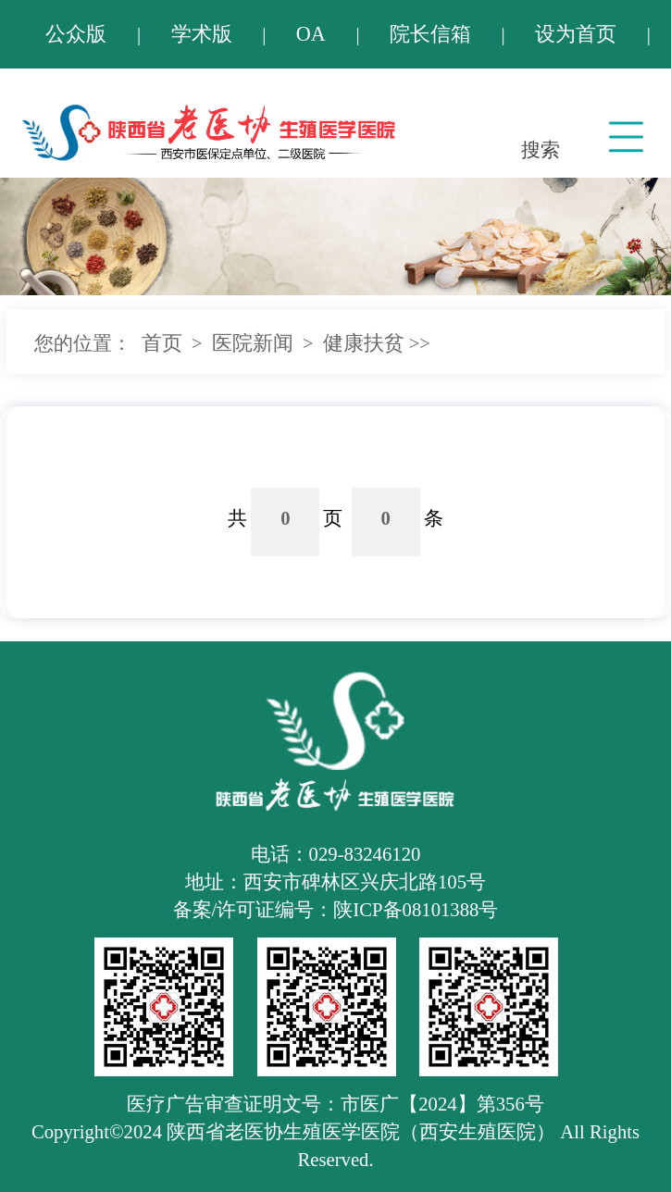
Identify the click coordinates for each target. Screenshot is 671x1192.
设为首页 (575, 33)
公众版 (75, 33)
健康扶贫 (363, 342)
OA (311, 33)
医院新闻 (252, 342)
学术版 (201, 33)
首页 (162, 342)
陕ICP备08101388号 (415, 910)
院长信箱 (430, 33)
